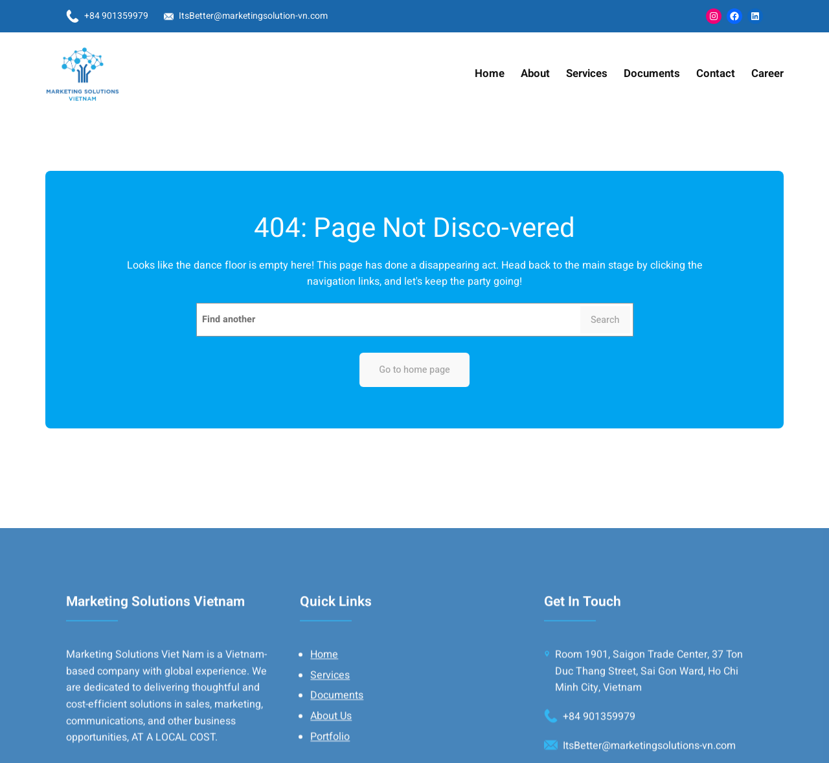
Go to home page (414, 370)
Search (605, 320)
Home (324, 730)
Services (330, 750)
